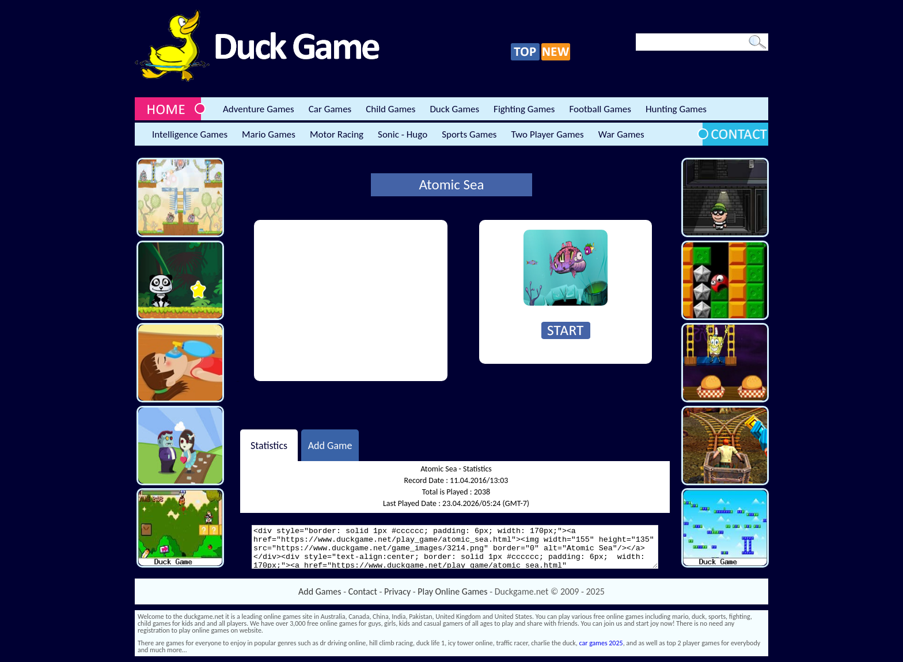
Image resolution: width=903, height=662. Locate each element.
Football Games (600, 109)
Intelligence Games (189, 134)
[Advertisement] (350, 300)
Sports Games (469, 134)
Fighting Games (524, 109)
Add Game (330, 445)
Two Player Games (547, 134)
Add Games (319, 591)
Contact (362, 591)
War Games (621, 134)
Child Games (390, 109)
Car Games (330, 109)
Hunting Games (676, 109)
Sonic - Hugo (402, 134)
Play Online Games (452, 591)
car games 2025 (601, 643)
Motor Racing (336, 134)
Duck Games (454, 109)
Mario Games (268, 134)
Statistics (269, 445)
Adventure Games (258, 109)
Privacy (397, 591)
